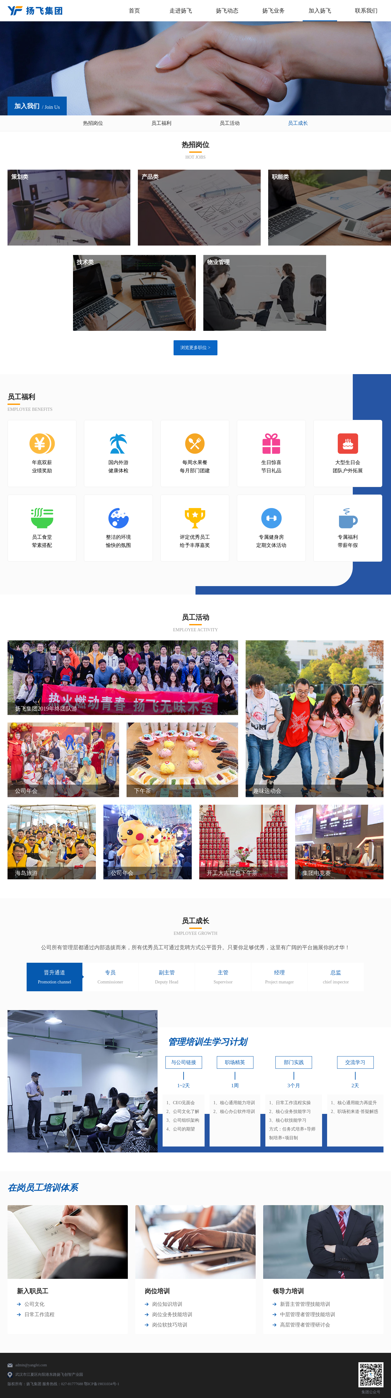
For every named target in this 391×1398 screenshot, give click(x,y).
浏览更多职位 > (195, 347)
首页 (134, 11)
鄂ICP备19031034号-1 (101, 1384)
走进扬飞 (180, 11)
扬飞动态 (227, 11)
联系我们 (366, 11)
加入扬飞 (320, 11)
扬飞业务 (273, 11)
